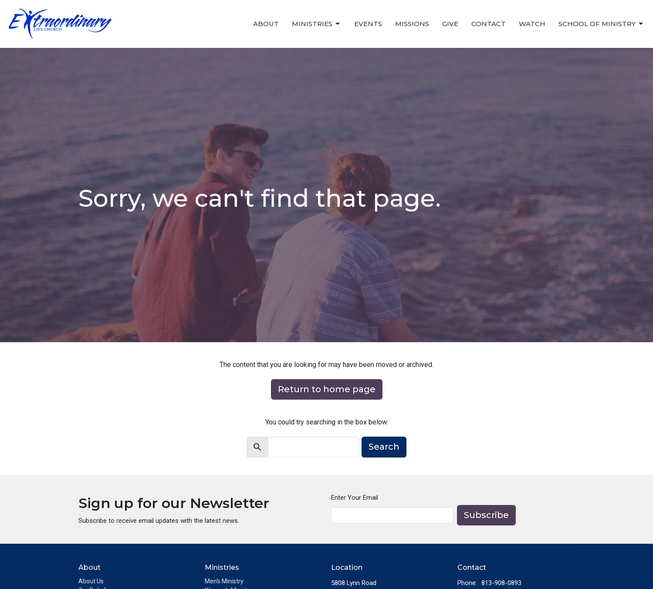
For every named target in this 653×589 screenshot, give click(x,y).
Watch (532, 24)
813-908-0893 (501, 583)
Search (384, 446)
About (266, 24)
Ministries (316, 24)
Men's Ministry (224, 581)
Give (450, 24)
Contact (488, 24)
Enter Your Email (354, 497)
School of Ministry (601, 24)
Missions (412, 24)
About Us (91, 581)
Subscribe (486, 515)
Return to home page (327, 389)
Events (368, 24)
